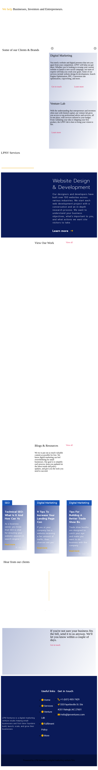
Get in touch (57, 87)
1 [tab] (45, 610)
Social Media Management (83, 165)
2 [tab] (49, 610)
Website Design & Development (17, 165)
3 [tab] (53, 610)
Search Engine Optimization (48, 165)
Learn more (79, 87)
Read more (10, 544)
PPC (66, 163)
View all (69, 242)
